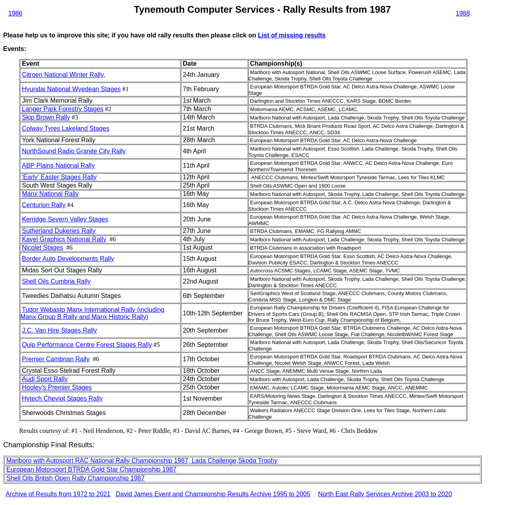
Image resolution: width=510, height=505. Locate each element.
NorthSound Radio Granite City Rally (74, 151)
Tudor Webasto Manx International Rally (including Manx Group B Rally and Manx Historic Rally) (92, 313)
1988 (463, 13)
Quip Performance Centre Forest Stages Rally (87, 344)
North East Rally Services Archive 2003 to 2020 (385, 494)
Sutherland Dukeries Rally (59, 230)
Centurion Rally (43, 205)
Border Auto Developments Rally (68, 258)
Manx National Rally (50, 193)
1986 (15, 13)
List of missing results (292, 35)
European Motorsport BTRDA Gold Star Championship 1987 (91, 469)
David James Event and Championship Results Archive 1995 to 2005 (213, 494)
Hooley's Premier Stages (57, 387)
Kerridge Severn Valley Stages (65, 219)
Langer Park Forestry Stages (63, 109)
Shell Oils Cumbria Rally (56, 281)
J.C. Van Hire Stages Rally (59, 330)
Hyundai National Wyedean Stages (71, 89)
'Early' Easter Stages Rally (59, 177)
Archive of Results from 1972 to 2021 (58, 494)
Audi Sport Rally (45, 379)
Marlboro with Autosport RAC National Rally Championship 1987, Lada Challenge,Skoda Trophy (141, 460)
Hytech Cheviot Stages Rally (62, 398)
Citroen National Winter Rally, (63, 74)
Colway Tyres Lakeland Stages (65, 128)
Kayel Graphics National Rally (64, 239)
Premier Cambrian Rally (56, 359)
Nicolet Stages (42, 247)
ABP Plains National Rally (58, 165)
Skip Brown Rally (46, 117)
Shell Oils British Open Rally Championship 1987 (75, 478)
